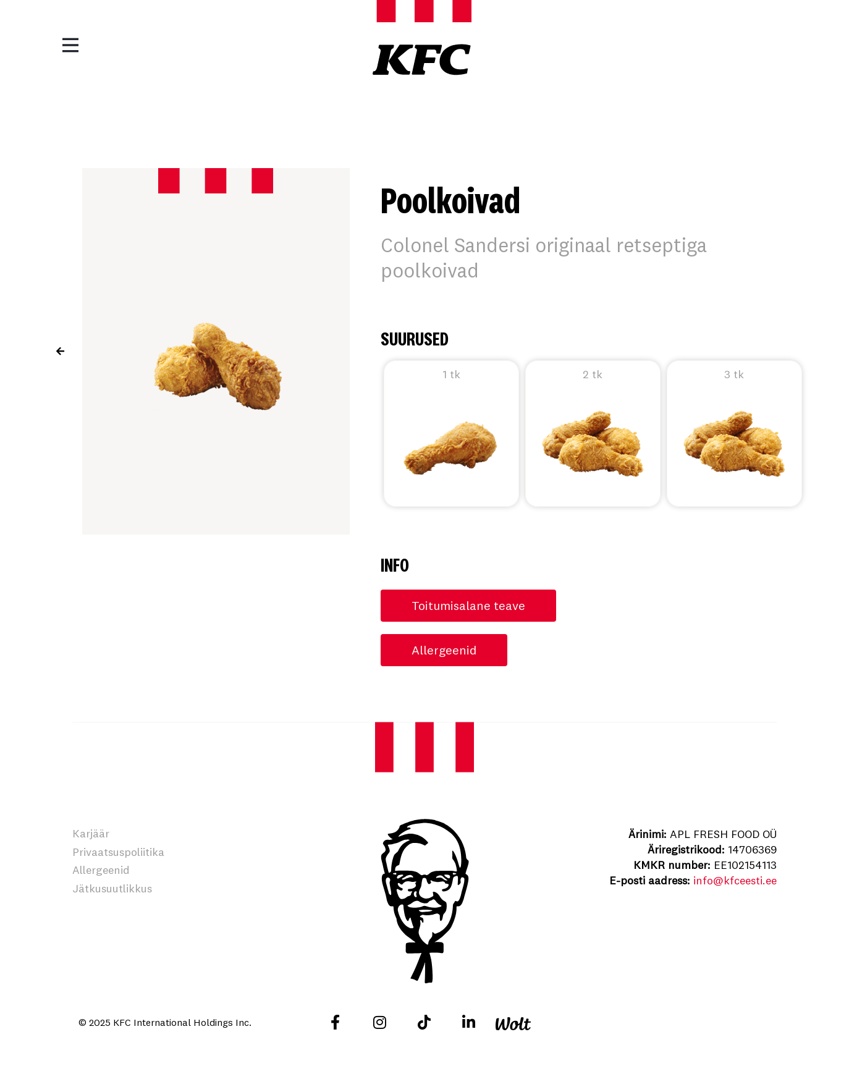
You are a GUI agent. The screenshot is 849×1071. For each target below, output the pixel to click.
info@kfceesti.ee (735, 880)
